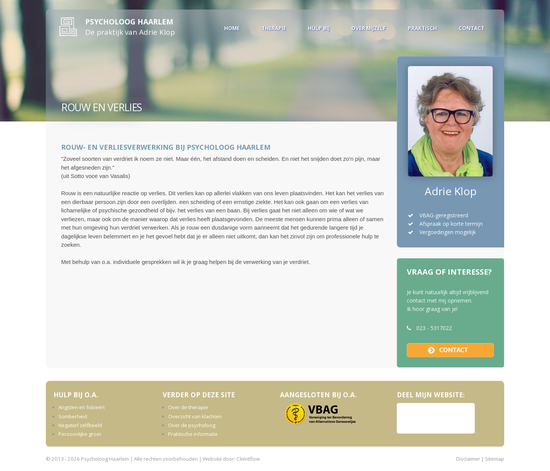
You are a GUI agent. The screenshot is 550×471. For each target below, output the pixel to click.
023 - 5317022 (434, 328)
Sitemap (494, 458)
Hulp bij (319, 28)
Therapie (274, 28)
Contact (471, 28)
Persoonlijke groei (79, 434)
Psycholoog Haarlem (129, 21)
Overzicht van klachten (195, 416)
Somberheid (72, 416)
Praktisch (422, 28)
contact (453, 350)
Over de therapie (188, 407)
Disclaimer (468, 458)
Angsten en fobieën (81, 407)
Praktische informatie (193, 434)
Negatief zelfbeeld (80, 425)
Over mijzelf (368, 28)
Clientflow (248, 458)
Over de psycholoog (191, 425)
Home (231, 28)
